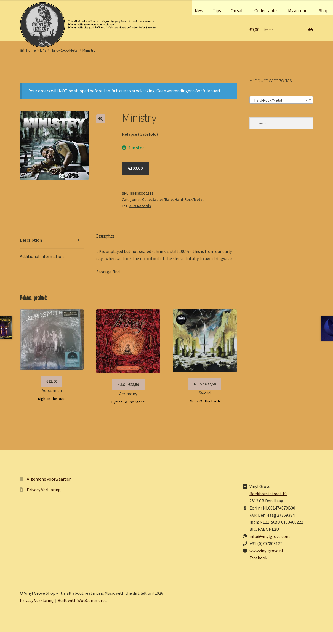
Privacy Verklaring (44, 489)
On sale (238, 10)
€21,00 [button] (51, 381)
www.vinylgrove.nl (266, 550)
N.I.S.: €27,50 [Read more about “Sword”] (205, 384)
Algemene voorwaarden (49, 479)
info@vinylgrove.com (269, 536)
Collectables (266, 10)
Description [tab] (31, 240)
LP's (43, 50)
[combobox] (281, 100)
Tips (217, 10)
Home (31, 50)
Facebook (258, 558)
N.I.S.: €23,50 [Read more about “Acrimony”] (128, 384)
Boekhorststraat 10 (268, 493)
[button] (100, 118)
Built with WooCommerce (82, 600)
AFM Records (140, 205)
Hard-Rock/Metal (64, 50)
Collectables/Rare (157, 199)
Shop (324, 10)
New (199, 10)
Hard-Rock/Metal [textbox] (279, 100)
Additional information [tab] (42, 256)
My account (298, 10)
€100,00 (135, 168)
